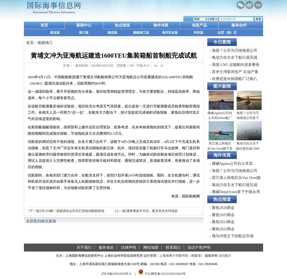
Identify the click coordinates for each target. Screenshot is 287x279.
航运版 (55, 32)
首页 (44, 25)
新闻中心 (83, 25)
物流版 (112, 32)
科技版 (198, 32)
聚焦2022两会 (223, 229)
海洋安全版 (170, 32)
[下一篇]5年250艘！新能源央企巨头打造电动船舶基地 (66, 211)
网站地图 (150, 247)
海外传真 (160, 25)
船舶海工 (45, 43)
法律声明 (128, 247)
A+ (156, 65)
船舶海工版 (141, 32)
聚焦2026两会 (223, 208)
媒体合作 (239, 25)
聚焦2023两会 (223, 222)
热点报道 (122, 25)
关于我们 (84, 247)
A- (162, 65)
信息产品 (199, 25)
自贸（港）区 (227, 32)
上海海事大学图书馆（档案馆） (181, 255)
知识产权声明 (199, 247)
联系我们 (173, 247)
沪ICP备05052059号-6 (116, 273)
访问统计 (224, 255)
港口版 (83, 32)
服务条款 (106, 247)
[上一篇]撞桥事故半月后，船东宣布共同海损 (146, 211)
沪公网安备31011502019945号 (165, 273)
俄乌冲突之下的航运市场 (233, 236)
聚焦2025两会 (223, 215)
